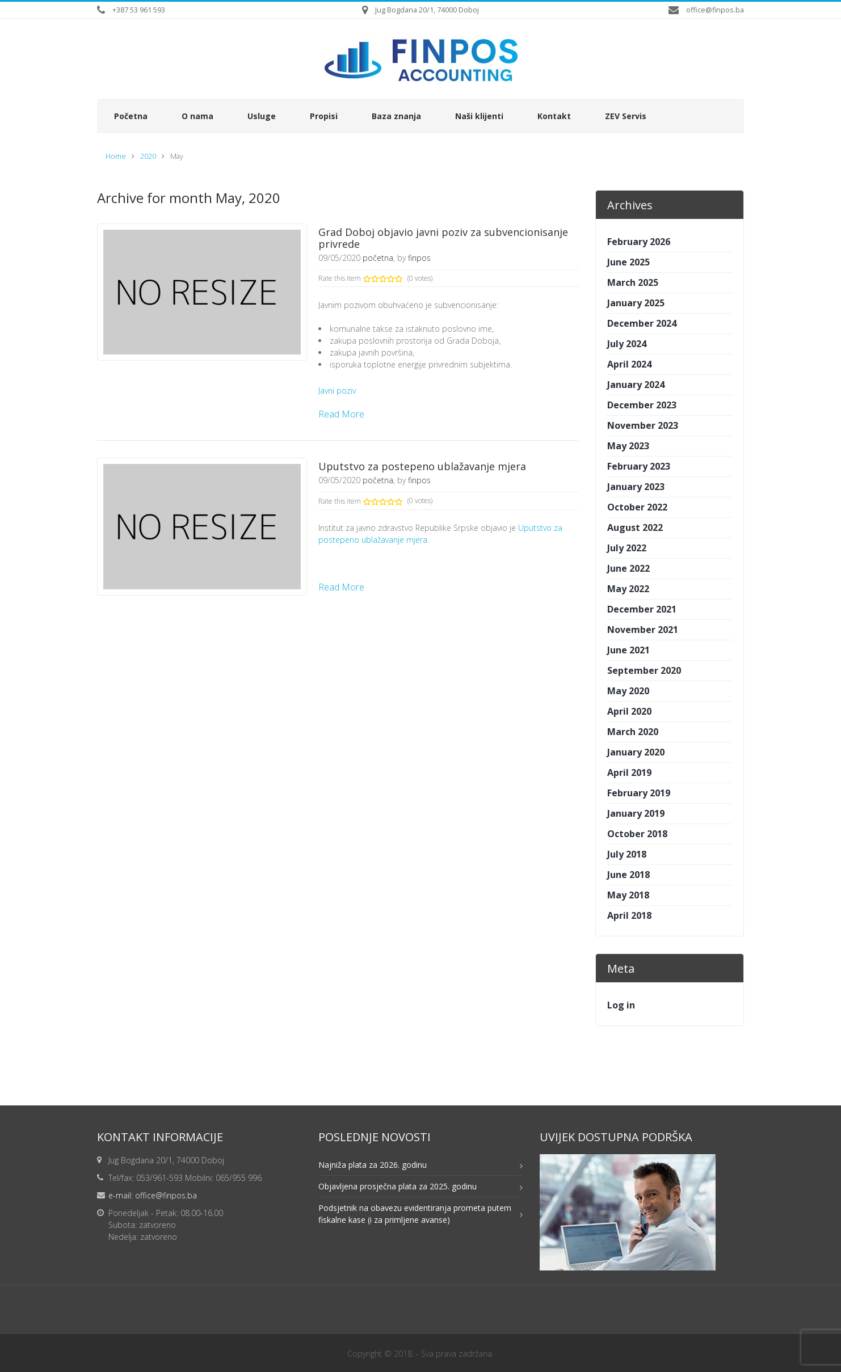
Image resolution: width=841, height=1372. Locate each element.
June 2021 (628, 650)
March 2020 (632, 731)
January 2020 (636, 752)
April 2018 (629, 915)
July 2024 (626, 343)
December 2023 (641, 405)
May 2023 (628, 446)
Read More (341, 414)
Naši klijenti (479, 116)
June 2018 (628, 874)
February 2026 (638, 241)
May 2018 (628, 895)
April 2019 (629, 772)
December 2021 (641, 609)
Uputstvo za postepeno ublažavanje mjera (422, 466)
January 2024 (636, 384)
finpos (419, 257)
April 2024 (629, 364)
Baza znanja (396, 116)
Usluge (261, 116)
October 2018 (637, 834)
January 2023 (636, 486)
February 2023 (638, 466)
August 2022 (635, 527)
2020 (148, 156)
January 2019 (636, 813)
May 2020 (628, 691)
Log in (621, 1005)
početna (378, 257)
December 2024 (641, 323)
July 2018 (626, 854)
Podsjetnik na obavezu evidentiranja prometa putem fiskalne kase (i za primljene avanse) (414, 1213)
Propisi (324, 116)
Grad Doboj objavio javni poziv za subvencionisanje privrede (443, 238)
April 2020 (629, 711)
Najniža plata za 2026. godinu (372, 1164)
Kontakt (554, 116)
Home (116, 156)
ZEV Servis (625, 116)
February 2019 (638, 793)
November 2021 (642, 629)
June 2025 (628, 262)
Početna (131, 116)
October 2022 (637, 507)
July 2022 (626, 548)
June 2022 (628, 568)
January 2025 (636, 303)
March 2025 (632, 282)
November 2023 (642, 425)
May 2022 (628, 588)
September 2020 (644, 670)
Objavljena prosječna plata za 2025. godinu (397, 1186)
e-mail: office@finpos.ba (152, 1195)
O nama (197, 116)
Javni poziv (337, 390)
